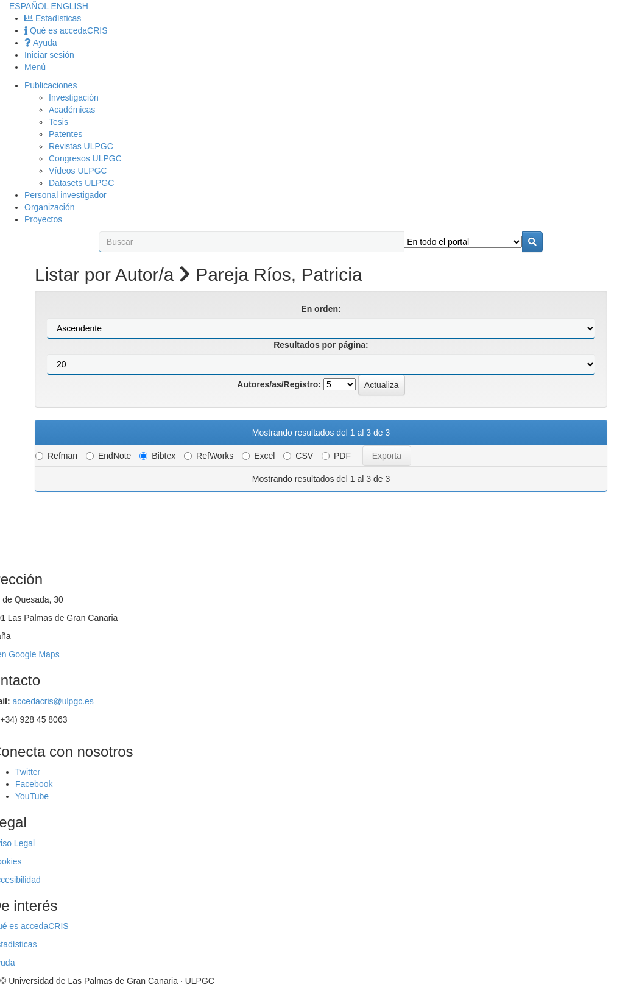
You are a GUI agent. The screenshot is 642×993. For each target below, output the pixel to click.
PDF (336, 456)
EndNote (108, 456)
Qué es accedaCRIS (66, 30)
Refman (56, 456)
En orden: (320, 309)
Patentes (65, 134)
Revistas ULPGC (81, 146)
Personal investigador (65, 195)
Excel (258, 456)
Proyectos (43, 219)
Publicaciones (50, 85)
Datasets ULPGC (81, 183)
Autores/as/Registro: (279, 384)
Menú (35, 67)
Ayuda (40, 43)
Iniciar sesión (49, 55)
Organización (49, 207)
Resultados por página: (321, 345)
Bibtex (157, 456)
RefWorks (208, 456)
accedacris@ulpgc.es (53, 701)
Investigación (74, 97)
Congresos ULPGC (85, 158)
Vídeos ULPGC (78, 170)
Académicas (72, 110)
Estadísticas (52, 18)
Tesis (58, 122)
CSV (298, 456)
